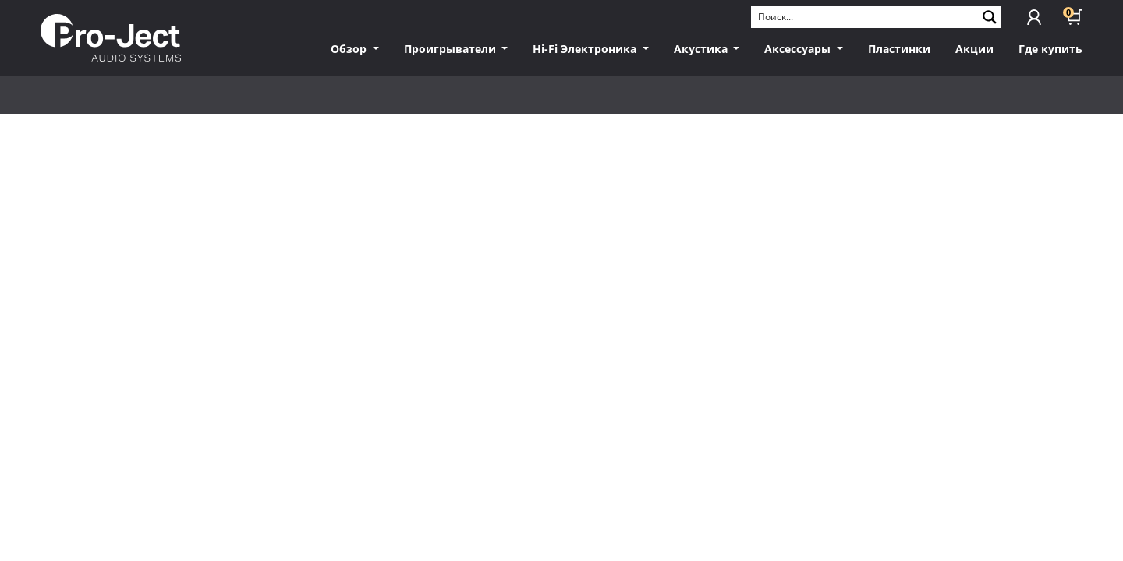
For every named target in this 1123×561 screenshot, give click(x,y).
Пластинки (899, 48)
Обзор (350, 48)
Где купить (1050, 48)
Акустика (702, 48)
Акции (974, 48)
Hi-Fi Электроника (586, 48)
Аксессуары (799, 48)
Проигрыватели (451, 48)
